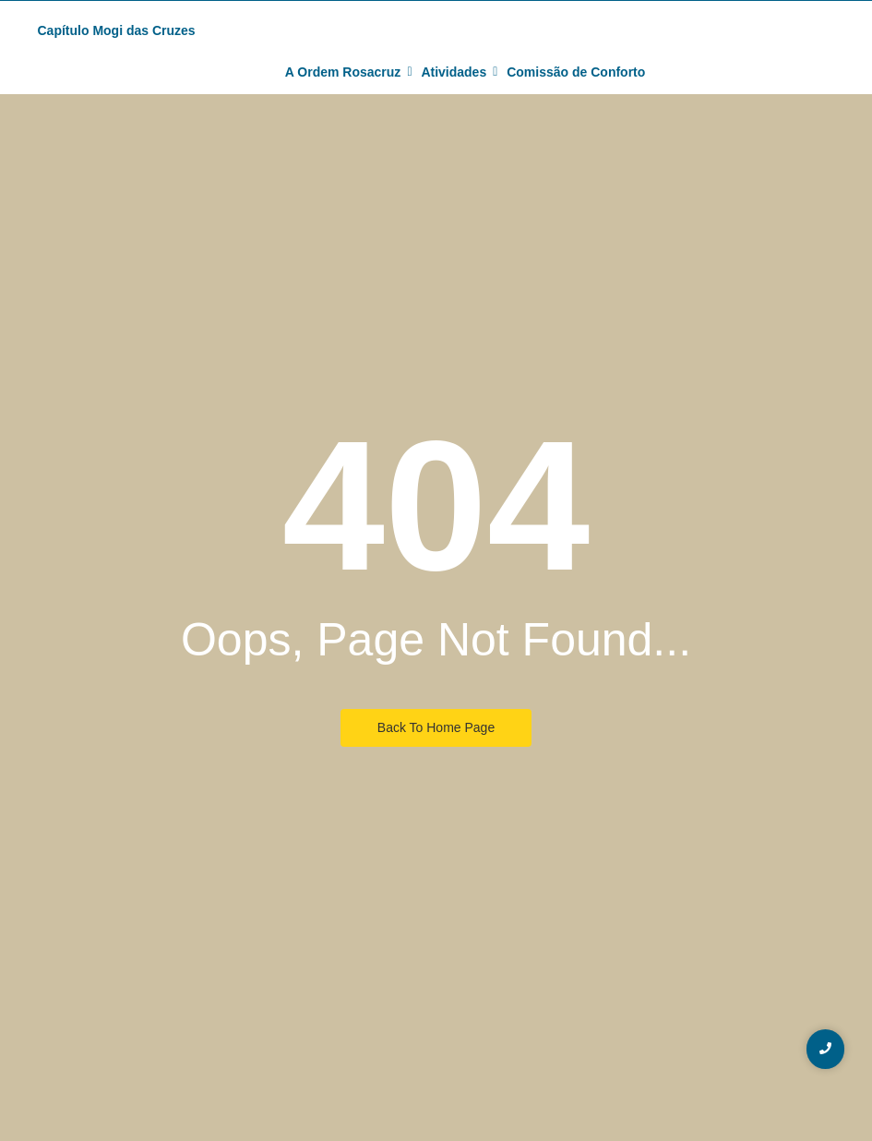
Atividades (456, 72)
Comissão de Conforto (576, 72)
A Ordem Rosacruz (345, 72)
